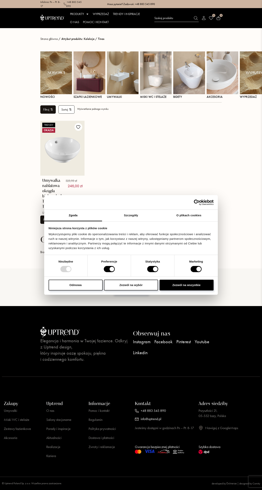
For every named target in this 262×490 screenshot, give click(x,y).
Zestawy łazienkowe (17, 429)
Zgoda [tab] (73, 215)
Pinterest (183, 341)
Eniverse (232, 483)
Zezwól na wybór (131, 285)
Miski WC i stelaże (156, 75)
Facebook (163, 341)
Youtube (202, 341)
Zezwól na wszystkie (186, 285)
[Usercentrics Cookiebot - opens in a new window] (197, 202)
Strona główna (49, 39)
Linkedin (140, 352)
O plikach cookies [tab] (188, 215)
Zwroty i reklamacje (102, 447)
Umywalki (123, 75)
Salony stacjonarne (58, 420)
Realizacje (53, 447)
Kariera (51, 456)
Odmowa (75, 285)
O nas (74, 22)
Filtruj (48, 109)
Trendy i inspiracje (126, 14)
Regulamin (95, 420)
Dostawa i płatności (101, 438)
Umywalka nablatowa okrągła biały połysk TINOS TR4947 (52, 193)
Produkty (79, 14)
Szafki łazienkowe (89, 75)
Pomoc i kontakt (96, 22)
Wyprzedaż (101, 14)
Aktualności (54, 438)
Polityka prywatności (102, 429)
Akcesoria (222, 75)
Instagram (141, 341)
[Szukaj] (196, 18)
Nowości (56, 75)
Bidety (189, 75)
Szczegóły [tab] (131, 215)
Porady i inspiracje (58, 429)
